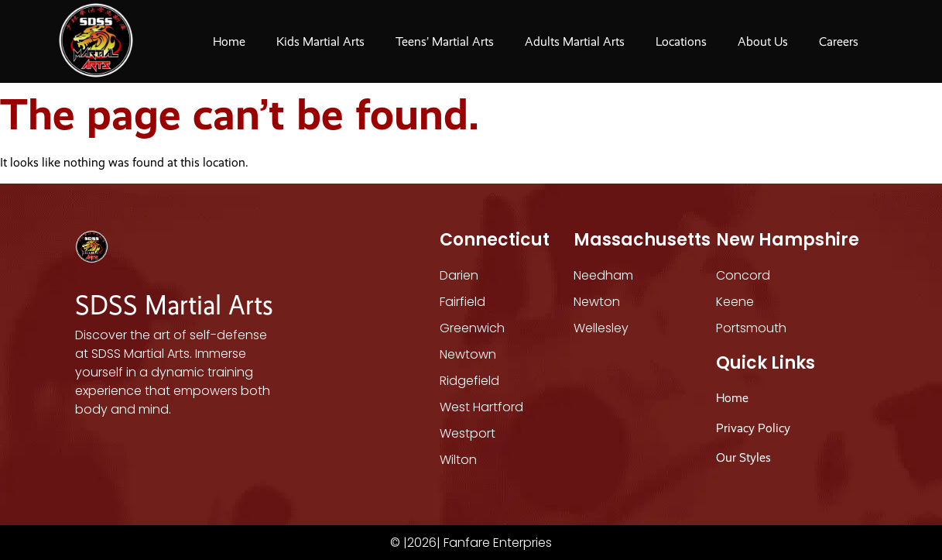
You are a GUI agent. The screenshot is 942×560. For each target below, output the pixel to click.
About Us (763, 41)
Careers (838, 41)
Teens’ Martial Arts (445, 41)
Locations (681, 41)
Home (229, 41)
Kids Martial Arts (320, 41)
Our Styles (745, 457)
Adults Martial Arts (575, 41)
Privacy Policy (753, 428)
